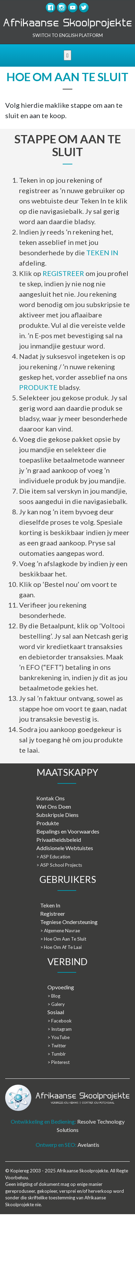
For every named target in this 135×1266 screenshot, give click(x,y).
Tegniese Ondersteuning (69, 921)
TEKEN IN (102, 252)
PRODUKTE (38, 387)
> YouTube (58, 1037)
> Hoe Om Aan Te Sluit (63, 939)
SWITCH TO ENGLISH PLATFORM (68, 35)
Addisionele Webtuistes (64, 848)
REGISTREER (63, 273)
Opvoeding (60, 987)
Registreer (52, 913)
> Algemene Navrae (60, 930)
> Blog (53, 996)
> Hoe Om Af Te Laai (61, 947)
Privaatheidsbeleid (58, 839)
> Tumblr (56, 1054)
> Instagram (59, 1029)
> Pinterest (58, 1062)
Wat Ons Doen (53, 806)
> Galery (56, 1004)
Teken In (50, 905)
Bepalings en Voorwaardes (67, 831)
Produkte (47, 823)
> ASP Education (53, 856)
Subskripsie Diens (57, 814)
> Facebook (59, 1021)
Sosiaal (55, 1012)
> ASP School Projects (59, 865)
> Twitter (56, 1045)
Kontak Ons (50, 798)
